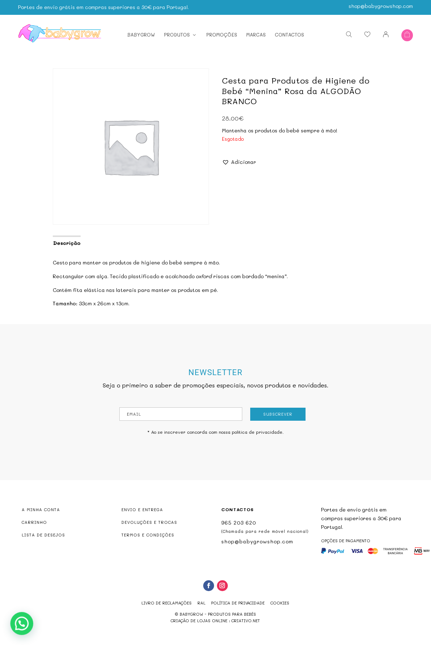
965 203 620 (238, 522)
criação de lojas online (199, 620)
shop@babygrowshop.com (381, 5)
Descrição (67, 242)
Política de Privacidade (238, 603)
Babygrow (141, 34)
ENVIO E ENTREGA (142, 509)
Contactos (289, 34)
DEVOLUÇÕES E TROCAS (149, 522)
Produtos (177, 34)
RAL (201, 603)
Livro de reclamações (166, 603)
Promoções (221, 34)
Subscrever (278, 414)
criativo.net (245, 620)
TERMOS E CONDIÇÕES (147, 535)
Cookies (279, 603)
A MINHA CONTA (41, 509)
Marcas (256, 34)
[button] (239, 162)
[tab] (66, 242)
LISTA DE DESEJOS (43, 535)
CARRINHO (34, 522)
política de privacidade (257, 432)
